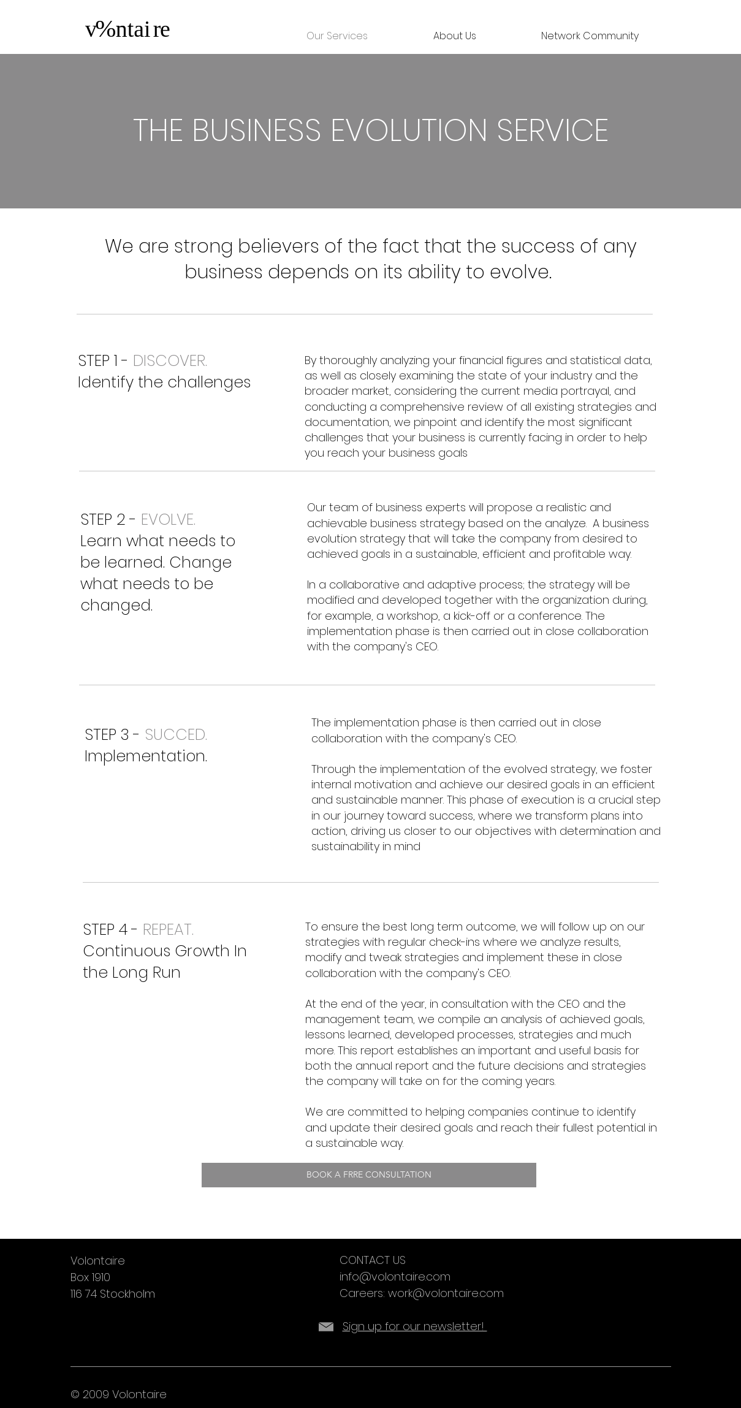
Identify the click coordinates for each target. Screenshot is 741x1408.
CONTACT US (373, 1260)
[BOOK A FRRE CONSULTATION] (369, 1175)
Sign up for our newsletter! (415, 1326)
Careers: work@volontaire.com (422, 1293)
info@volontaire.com (395, 1276)
